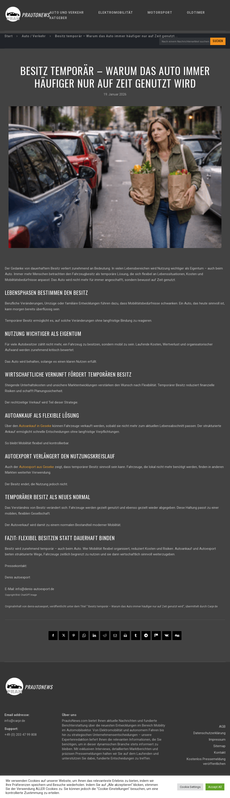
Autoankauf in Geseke (35, 426)
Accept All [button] (215, 787)
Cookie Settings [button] (190, 787)
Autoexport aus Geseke (36, 467)
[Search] (218, 41)
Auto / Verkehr (34, 36)
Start (8, 36)
